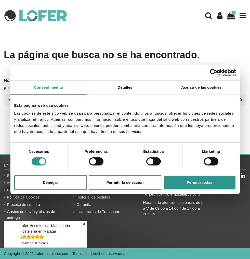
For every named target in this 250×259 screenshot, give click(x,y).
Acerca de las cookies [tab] (201, 87)
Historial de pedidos (93, 197)
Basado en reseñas (34, 243)
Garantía (83, 204)
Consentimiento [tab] (48, 87)
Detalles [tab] (124, 87)
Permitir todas (200, 182)
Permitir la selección (125, 182)
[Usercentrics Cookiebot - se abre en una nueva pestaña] (213, 73)
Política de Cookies (23, 197)
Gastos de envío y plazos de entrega (31, 214)
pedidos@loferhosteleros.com (174, 194)
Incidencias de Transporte (98, 211)
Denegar (50, 182)
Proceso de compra (23, 204)
